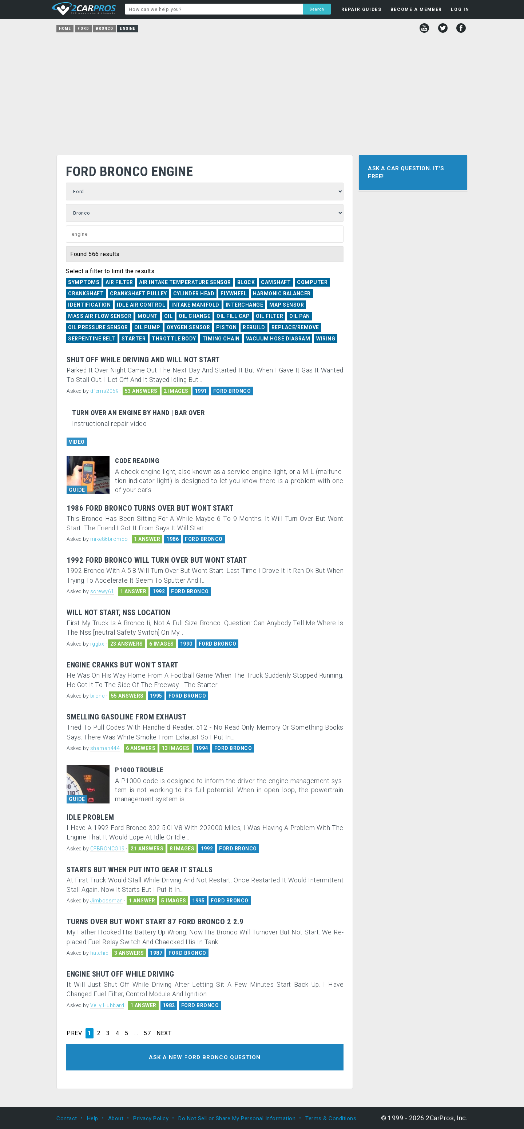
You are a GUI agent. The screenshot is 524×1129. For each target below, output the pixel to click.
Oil (168, 316)
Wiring (325, 339)
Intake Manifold (195, 305)
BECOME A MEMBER (416, 9)
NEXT (163, 1033)
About (116, 1118)
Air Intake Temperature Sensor (185, 282)
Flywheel (234, 293)
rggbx (97, 644)
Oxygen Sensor (188, 327)
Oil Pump (147, 327)
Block (246, 282)
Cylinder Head (194, 293)
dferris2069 (104, 391)
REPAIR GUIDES (361, 9)
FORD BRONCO (232, 391)
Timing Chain (221, 339)
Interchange (244, 305)
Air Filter (119, 282)
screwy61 (102, 591)
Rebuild (254, 327)
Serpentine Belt (91, 339)
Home (65, 28)
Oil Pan (299, 316)
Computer (312, 282)
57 (147, 1033)
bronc (97, 696)
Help (92, 1118)
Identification (89, 305)
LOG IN (460, 9)
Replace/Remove (295, 327)
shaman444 (105, 748)
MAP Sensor (286, 305)
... (136, 1033)
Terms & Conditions (330, 1118)
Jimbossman (106, 900)
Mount (148, 316)
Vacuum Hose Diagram (278, 339)
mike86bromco (109, 539)
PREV (74, 1033)
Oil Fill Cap (233, 316)
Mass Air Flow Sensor (99, 316)
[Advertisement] (262, 91)
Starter (134, 339)
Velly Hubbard (107, 1005)
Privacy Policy (150, 1118)
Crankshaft (86, 293)
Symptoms (83, 282)
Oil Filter (269, 316)
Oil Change (194, 316)
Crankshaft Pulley (138, 293)
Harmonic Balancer (282, 293)
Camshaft (276, 282)
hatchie (99, 953)
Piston (226, 327)
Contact (66, 1118)
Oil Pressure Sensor (98, 327)
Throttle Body (174, 339)
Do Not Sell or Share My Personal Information (236, 1118)
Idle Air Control (141, 305)
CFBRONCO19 (107, 848)
